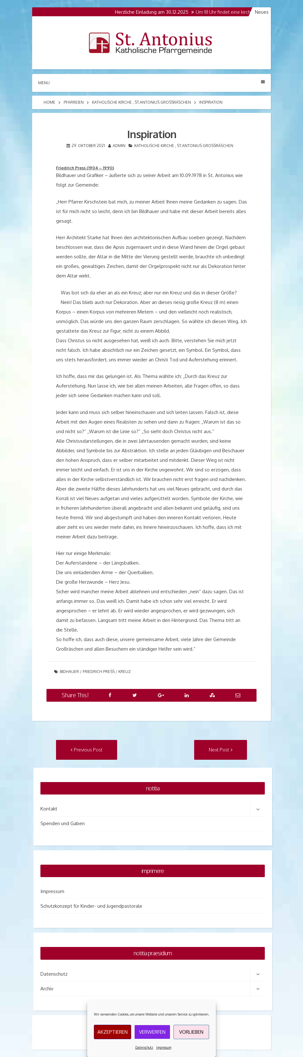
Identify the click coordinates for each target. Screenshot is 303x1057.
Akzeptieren (112, 1032)
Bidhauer (69, 671)
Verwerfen (152, 1032)
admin (119, 145)
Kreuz (124, 671)
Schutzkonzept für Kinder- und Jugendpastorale (91, 906)
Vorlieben (191, 1032)
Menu (151, 82)
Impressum (163, 1047)
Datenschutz (144, 1047)
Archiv (46, 989)
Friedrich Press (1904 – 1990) (85, 167)
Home (49, 102)
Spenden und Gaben (62, 823)
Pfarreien (74, 102)
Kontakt (48, 809)
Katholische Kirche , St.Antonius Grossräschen (141, 102)
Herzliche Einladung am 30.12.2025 (154, 12)
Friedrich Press (99, 671)
